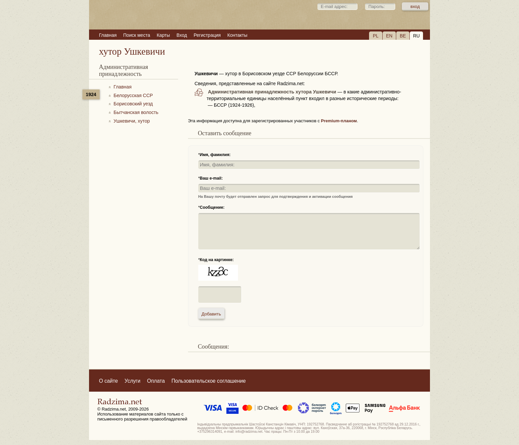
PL (375, 35)
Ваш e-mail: (211, 178)
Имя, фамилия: (215, 154)
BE (403, 35)
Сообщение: (212, 207)
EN (389, 35)
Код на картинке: (217, 259)
